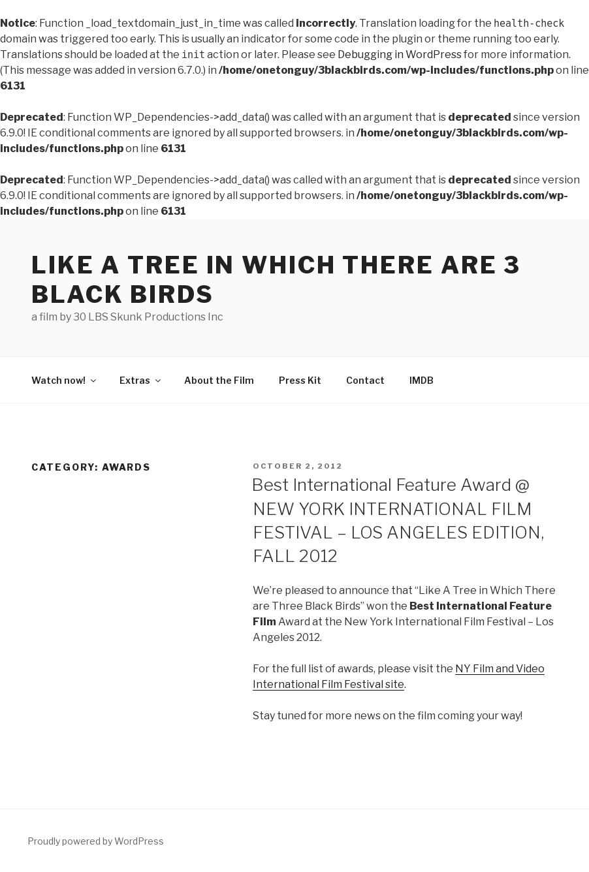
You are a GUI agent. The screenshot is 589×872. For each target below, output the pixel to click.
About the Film (219, 380)
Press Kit (300, 380)
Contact (365, 380)
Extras (141, 380)
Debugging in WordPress (400, 54)
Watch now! (64, 380)
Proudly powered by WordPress (95, 841)
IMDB (421, 380)
